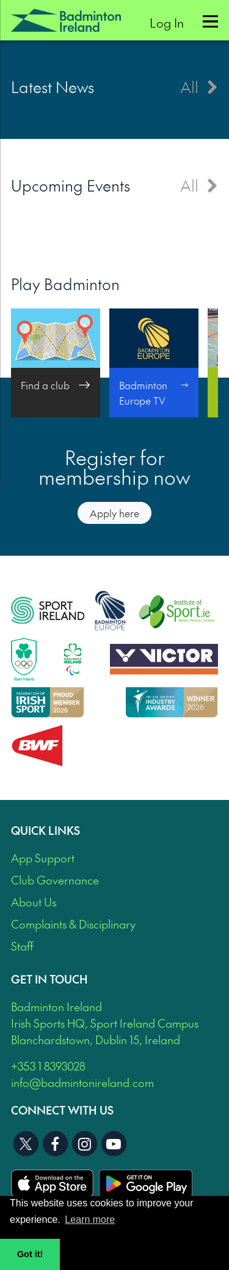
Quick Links (45, 830)
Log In (167, 22)
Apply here (114, 513)
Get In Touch (49, 979)
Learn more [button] (90, 1219)
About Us (33, 902)
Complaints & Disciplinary (73, 924)
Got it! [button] (30, 1254)
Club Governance (55, 879)
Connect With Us (62, 1110)
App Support (43, 857)
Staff (22, 946)
